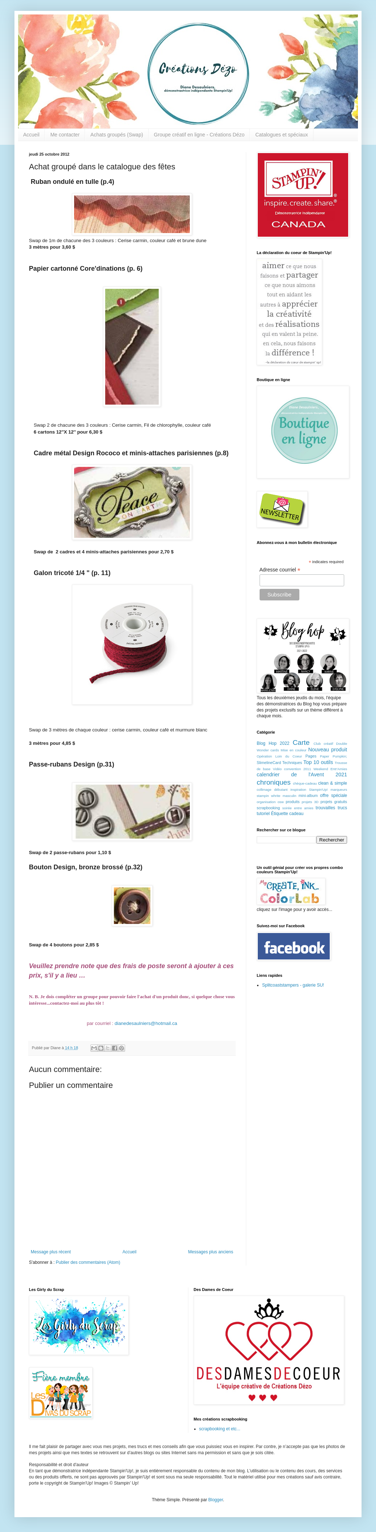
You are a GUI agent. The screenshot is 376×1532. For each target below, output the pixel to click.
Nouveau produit (327, 749)
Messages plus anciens (210, 1251)
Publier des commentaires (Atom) (88, 1262)
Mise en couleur (294, 750)
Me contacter (65, 135)
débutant (280, 790)
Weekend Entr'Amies (330, 769)
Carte (300, 742)
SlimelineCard (269, 762)
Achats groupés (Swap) (116, 135)
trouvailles (325, 807)
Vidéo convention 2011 (292, 769)
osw (281, 802)
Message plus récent (51, 1251)
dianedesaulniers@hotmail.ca (146, 1023)
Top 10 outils (318, 762)
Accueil (31, 135)
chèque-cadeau (305, 783)
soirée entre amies (297, 808)
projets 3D (310, 802)
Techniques (292, 762)
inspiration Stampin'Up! (309, 790)
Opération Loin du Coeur (279, 756)
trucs (342, 807)
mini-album (308, 795)
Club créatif (323, 744)
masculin (289, 796)
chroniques (274, 782)
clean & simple (332, 783)
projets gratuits (333, 801)
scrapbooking (268, 808)
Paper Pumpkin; (333, 756)
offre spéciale (333, 795)
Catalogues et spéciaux (281, 135)
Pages (311, 756)
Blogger (215, 1499)
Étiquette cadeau (287, 813)
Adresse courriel (280, 569)
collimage (264, 790)
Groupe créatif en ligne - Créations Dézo (199, 135)
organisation (266, 802)
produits (292, 801)
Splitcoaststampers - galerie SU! (293, 985)
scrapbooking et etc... (219, 1428)
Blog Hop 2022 (273, 743)
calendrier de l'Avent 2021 (302, 774)
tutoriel (263, 813)
